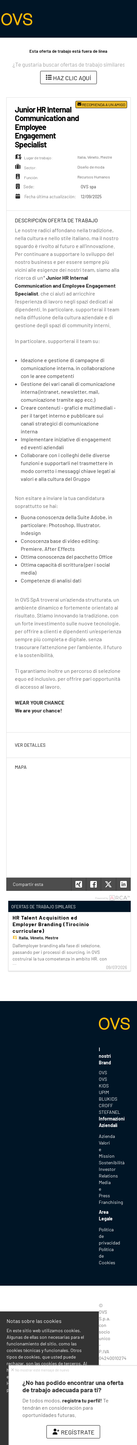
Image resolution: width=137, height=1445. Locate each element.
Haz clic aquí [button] (68, 77)
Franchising (111, 1202)
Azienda (107, 1136)
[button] (123, 884)
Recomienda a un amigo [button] (101, 104)
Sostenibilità (111, 1162)
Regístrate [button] (73, 1432)
